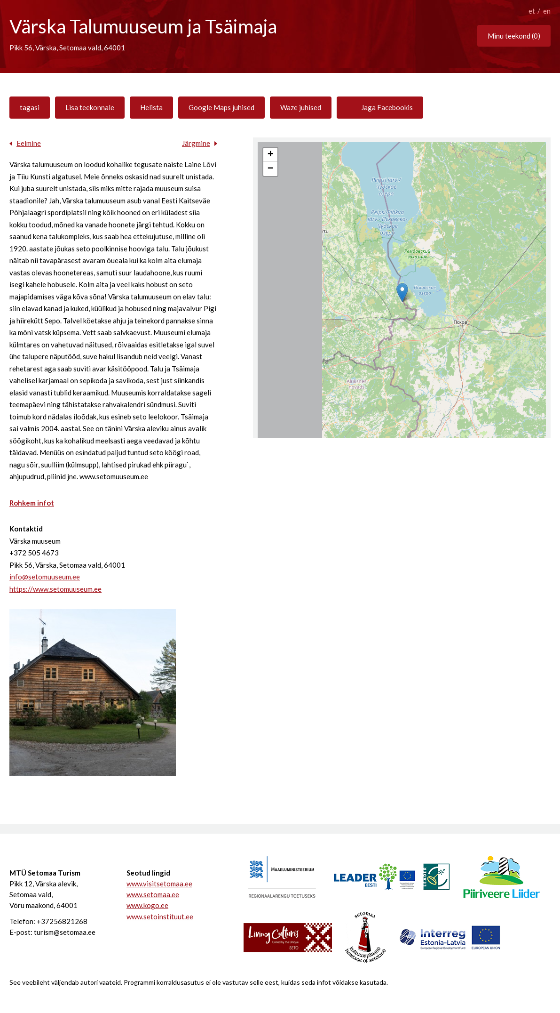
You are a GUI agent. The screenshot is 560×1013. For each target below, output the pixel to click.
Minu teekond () (514, 36)
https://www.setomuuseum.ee (55, 589)
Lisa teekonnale (89, 107)
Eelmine (28, 143)
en (547, 11)
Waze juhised (300, 107)
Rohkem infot (31, 502)
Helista (151, 107)
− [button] (271, 169)
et (531, 11)
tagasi (29, 107)
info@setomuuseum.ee (44, 576)
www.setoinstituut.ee (159, 916)
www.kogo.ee (147, 905)
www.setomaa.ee (152, 894)
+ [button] (271, 155)
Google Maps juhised (221, 107)
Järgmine (196, 143)
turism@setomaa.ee (64, 932)
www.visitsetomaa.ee (159, 883)
